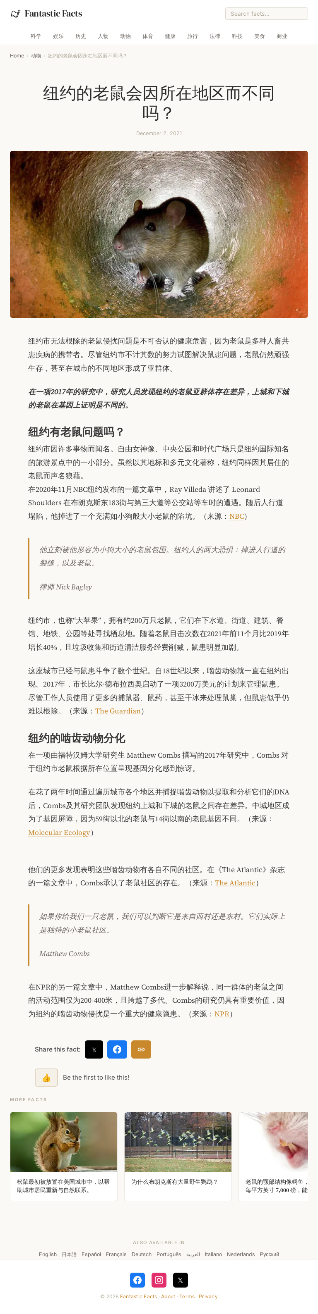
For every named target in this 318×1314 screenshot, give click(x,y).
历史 (80, 36)
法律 (215, 36)
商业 (282, 36)
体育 (147, 36)
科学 (36, 36)
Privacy (208, 1296)
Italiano (213, 1254)
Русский (269, 1254)
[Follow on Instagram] (159, 1280)
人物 (103, 36)
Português (169, 1254)
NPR (221, 1014)
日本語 (69, 1254)
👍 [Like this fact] (46, 1078)
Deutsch (142, 1254)
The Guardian (118, 711)
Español (91, 1254)
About (168, 1296)
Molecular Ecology (59, 832)
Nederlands (241, 1254)
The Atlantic (235, 883)
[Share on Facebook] (117, 1049)
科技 (237, 36)
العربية (193, 1254)
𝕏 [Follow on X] (180, 1280)
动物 (125, 36)
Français (116, 1254)
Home (17, 55)
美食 (259, 36)
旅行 (192, 36)
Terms (187, 1296)
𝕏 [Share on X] (94, 1049)
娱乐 (58, 36)
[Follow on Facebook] (137, 1280)
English (48, 1254)
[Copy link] (141, 1049)
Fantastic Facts (138, 1296)
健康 (170, 36)
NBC (236, 516)
